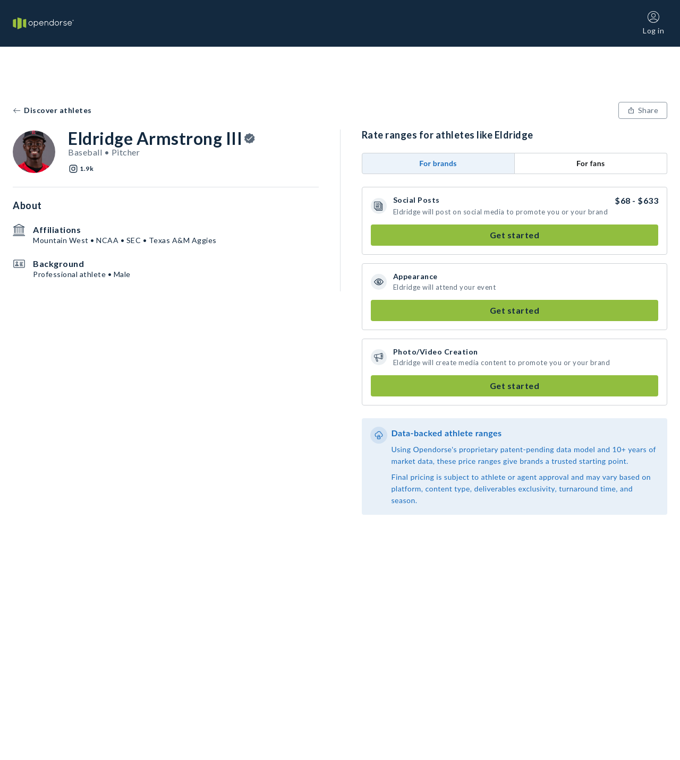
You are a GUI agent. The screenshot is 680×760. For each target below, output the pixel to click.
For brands (438, 163)
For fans (590, 163)
